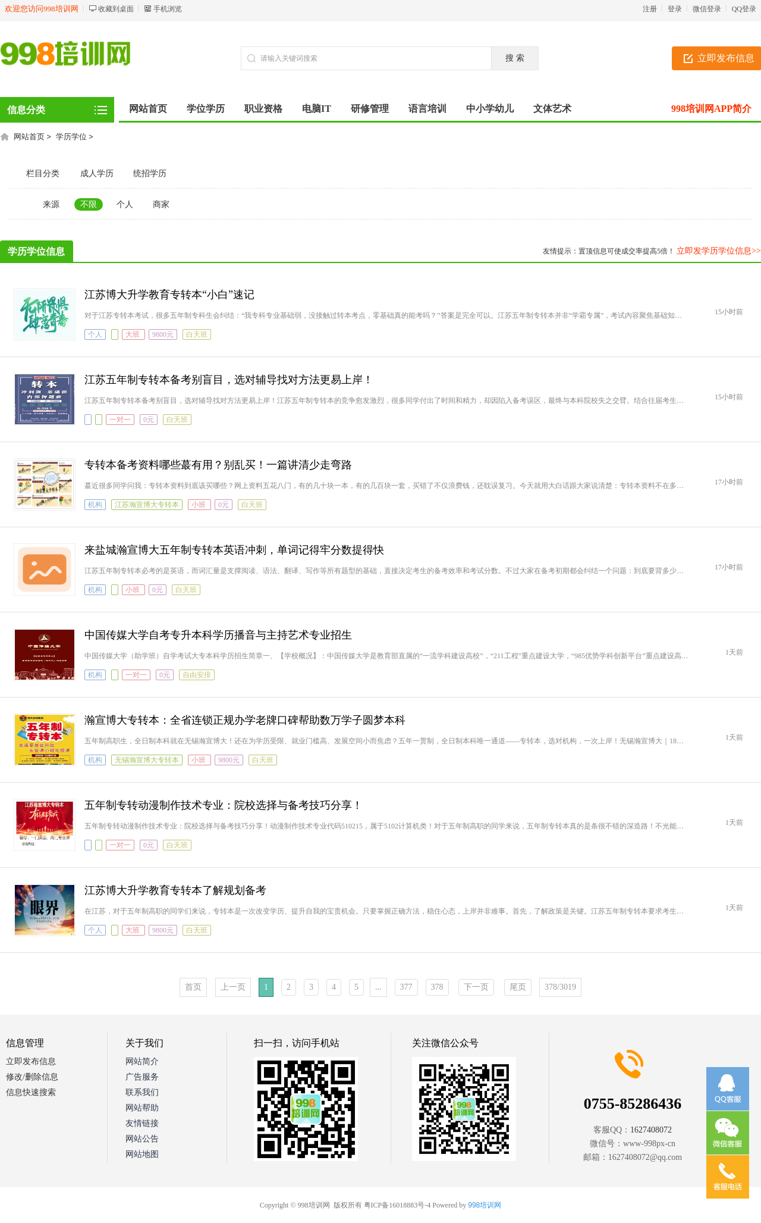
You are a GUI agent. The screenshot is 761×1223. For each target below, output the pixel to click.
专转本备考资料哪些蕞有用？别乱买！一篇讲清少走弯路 (218, 465)
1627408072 (651, 1129)
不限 (88, 204)
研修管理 (370, 109)
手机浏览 (167, 9)
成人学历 (97, 173)
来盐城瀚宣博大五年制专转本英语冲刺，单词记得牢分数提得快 (234, 550)
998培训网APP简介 (711, 109)
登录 (675, 9)
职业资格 (263, 109)
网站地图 (142, 1154)
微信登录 (707, 9)
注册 (650, 9)
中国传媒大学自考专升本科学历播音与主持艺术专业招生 (218, 635)
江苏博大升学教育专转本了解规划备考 (175, 890)
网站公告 (142, 1138)
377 (406, 987)
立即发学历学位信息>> (719, 250)
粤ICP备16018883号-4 (397, 1205)
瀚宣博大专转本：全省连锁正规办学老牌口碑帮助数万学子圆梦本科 (244, 720)
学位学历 (206, 109)
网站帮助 (142, 1107)
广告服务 (142, 1076)
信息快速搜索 (31, 1092)
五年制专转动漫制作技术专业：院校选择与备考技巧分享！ (223, 805)
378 (437, 987)
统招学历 (149, 173)
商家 (161, 204)
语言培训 (427, 109)
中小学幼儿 (490, 109)
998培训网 (484, 1205)
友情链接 (142, 1123)
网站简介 (142, 1061)
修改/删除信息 (32, 1076)
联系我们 (142, 1092)
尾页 (518, 987)
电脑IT (316, 109)
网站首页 (148, 109)
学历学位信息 (36, 251)
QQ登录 (744, 9)
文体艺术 (552, 109)
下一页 (476, 987)
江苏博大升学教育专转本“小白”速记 (169, 295)
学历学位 (71, 136)
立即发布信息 (31, 1061)
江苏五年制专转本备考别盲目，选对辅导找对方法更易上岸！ (228, 380)
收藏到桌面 (116, 9)
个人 (125, 204)
